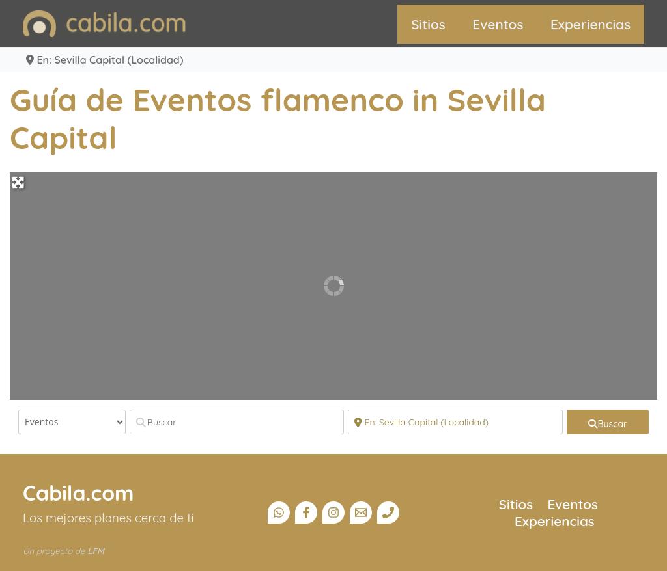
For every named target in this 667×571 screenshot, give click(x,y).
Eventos (497, 24)
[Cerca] (455, 422)
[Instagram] (333, 512)
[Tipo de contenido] (72, 422)
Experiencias (590, 24)
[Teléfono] (388, 512)
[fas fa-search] (608, 422)
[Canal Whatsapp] (279, 512)
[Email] (361, 512)
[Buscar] (237, 422)
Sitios (428, 24)
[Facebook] (306, 512)
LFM (95, 551)
